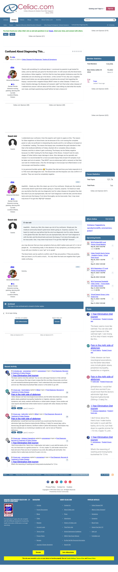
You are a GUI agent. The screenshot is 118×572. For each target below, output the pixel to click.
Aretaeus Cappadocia (28, 438)
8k (12, 84)
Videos (22, 20)
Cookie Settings (71, 558)
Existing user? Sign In (96, 9)
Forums (14, 20)
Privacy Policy (50, 487)
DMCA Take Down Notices (71, 536)
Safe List (94, 531)
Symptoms (95, 514)
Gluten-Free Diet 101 (97, 527)
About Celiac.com (47, 20)
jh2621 (90, 231)
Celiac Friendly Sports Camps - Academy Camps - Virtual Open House (100, 255)
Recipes (39, 540)
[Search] (93, 19)
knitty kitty (24, 414)
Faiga (95, 81)
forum (51, 31)
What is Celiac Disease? (98, 509)
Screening (94, 518)
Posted (106, 382)
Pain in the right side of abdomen (26, 394)
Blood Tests (95, 523)
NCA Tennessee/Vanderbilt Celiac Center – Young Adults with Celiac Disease (100, 284)
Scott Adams (25, 390)
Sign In (5, 34)
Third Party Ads (68, 527)
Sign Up (110, 8)
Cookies (69, 487)
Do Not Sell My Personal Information (74, 540)
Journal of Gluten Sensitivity (45, 544)
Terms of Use (40, 531)
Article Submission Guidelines (72, 531)
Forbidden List (96, 536)
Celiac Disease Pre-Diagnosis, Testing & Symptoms (39, 59)
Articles (5, 20)
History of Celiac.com (70, 523)
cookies (38, 558)
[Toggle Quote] (24, 222)
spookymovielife (94, 228)
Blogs (29, 20)
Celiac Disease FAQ (97, 505)
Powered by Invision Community (59, 491)
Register (39, 523)
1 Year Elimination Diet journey (24, 375)
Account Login (41, 527)
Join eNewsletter (21, 321)
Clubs (36, 20)
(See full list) (109, 219)
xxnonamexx (27, 371)
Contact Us (61, 487)
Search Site (67, 544)
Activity (58, 20)
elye (13, 57)
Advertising (67, 518)
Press (65, 514)
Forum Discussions (42, 509)
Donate (57, 321)
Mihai (38, 390)
